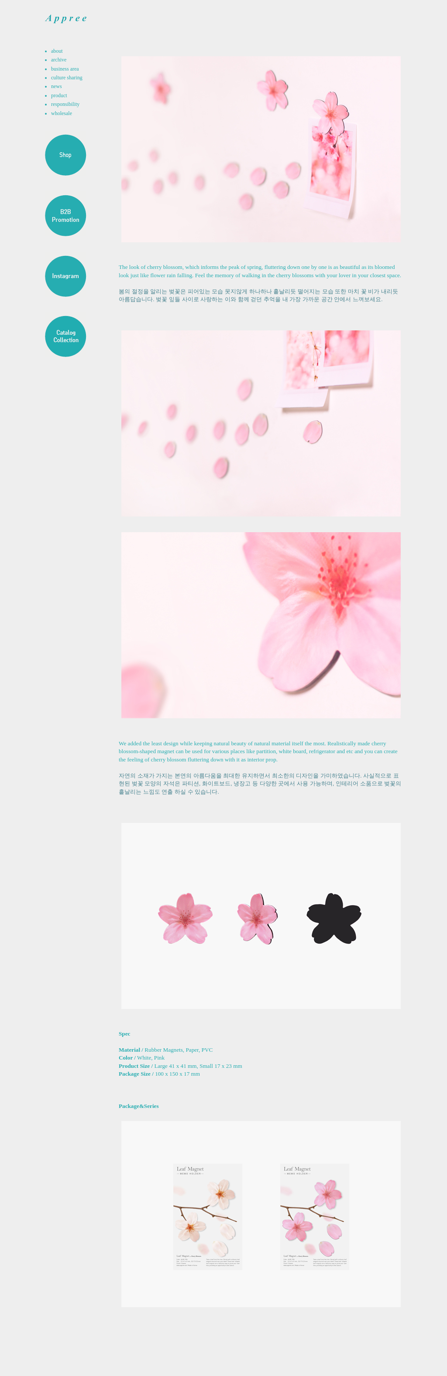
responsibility (65, 104)
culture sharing (67, 78)
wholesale (61, 113)
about (57, 51)
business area (65, 69)
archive (58, 60)
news (56, 86)
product (59, 95)
